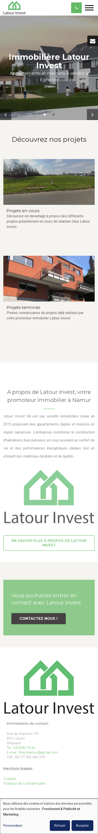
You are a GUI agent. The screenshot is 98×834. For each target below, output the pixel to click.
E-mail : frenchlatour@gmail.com (32, 752)
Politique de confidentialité (24, 784)
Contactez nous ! (39, 619)
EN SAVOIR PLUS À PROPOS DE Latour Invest (49, 544)
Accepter (82, 825)
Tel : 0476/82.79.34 (21, 748)
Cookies (9, 779)
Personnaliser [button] (12, 825)
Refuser (60, 825)
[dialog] (49, 816)
